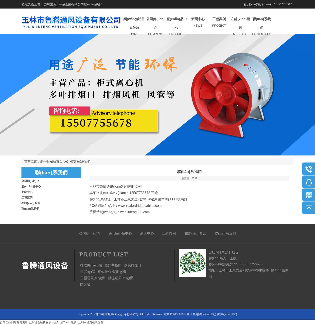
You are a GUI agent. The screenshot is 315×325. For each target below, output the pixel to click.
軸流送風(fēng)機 (120, 278)
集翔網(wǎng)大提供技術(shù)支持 (215, 314)
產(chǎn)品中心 (176, 26)
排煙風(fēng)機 (91, 265)
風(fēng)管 (87, 271)
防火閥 (85, 284)
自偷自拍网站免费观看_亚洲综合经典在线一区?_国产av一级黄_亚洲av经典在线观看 (51, 322)
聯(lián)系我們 (261, 26)
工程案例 (219, 22)
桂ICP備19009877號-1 (178, 314)
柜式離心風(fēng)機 (112, 271)
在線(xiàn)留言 (240, 26)
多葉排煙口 (132, 265)
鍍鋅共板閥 (113, 265)
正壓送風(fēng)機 (92, 278)
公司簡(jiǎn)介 (155, 26)
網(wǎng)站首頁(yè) (134, 26)
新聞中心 (198, 22)
